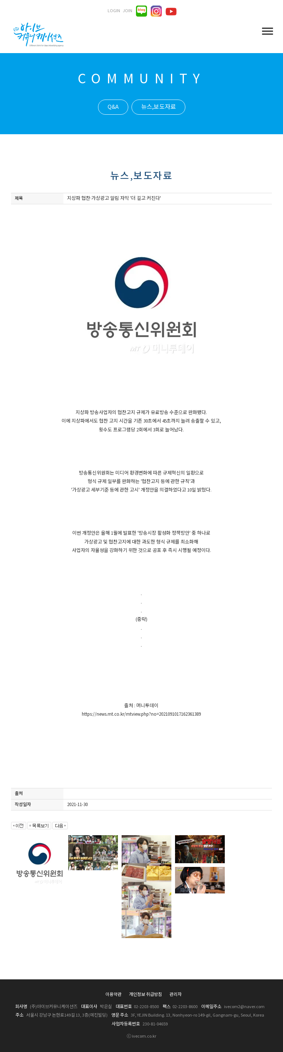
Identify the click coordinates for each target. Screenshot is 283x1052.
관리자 (176, 994)
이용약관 (113, 994)
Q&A (113, 107)
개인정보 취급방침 (145, 994)
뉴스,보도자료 (158, 107)
